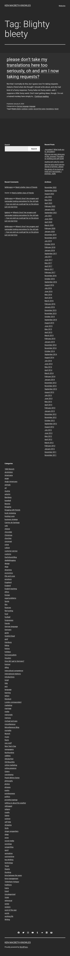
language (32, 106)
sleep (7, 834)
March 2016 (49, 301)
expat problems (10, 598)
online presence (10, 768)
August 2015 (49, 323)
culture (7, 548)
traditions (8, 885)
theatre (7, 869)
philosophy (9, 781)
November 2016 (50, 276)
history (7, 648)
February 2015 (50, 339)
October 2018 (50, 244)
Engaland (8, 582)
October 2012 (50, 421)
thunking (8, 872)
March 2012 (49, 443)
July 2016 (48, 288)
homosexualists (10, 655)
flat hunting (9, 611)
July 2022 (48, 197)
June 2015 (48, 326)
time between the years (13, 875)
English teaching (11, 589)
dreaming (8, 570)
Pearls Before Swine (12, 778)
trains (7, 888)
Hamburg (8, 642)
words (7, 913)
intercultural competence (14, 671)
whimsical (8, 901)
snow (7, 838)
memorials (9, 715)
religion (7, 809)
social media (9, 841)
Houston (8, 658)
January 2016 (50, 307)
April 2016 (48, 298)
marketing (8, 705)
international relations (13, 674)
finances (8, 608)
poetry (7, 790)
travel (7, 891)
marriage (8, 708)
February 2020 (50, 228)
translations (50, 109)
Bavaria (7, 504)
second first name (39, 109)
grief (6, 639)
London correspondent (13, 702)
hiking (7, 645)
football (7, 617)
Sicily (7, 828)
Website (62, 6)
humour (7, 664)
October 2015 (50, 317)
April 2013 (48, 405)
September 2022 (51, 191)
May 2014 (48, 367)
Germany (8, 630)
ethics (7, 592)
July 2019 (48, 241)
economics (9, 573)
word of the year (11, 910)
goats (7, 633)
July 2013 (48, 395)
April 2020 (48, 222)
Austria (7, 491)
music (7, 737)
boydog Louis (10, 516)
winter (7, 904)
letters (7, 696)
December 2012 (50, 414)
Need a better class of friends (26, 187)
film (6, 604)
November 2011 (50, 455)
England (8, 586)
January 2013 (50, 411)
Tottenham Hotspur (12, 882)
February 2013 (50, 408)
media (7, 712)
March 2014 (49, 373)
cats (6, 526)
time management (11, 879)
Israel (7, 680)
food (6, 614)
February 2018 (50, 247)
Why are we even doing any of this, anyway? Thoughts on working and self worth (55, 156)
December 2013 (50, 383)
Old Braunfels (10, 762)
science (7, 819)
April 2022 (48, 203)
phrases (8, 787)
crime (7, 545)
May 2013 (48, 402)
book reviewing (10, 513)
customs (8, 554)
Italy (6, 683)
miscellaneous (10, 724)
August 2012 (49, 427)
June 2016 (48, 291)
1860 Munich (9, 469)
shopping (8, 825)
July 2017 (48, 257)
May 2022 (48, 200)
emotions (8, 579)
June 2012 (48, 433)
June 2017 (48, 260)
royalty (7, 812)
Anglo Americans (11, 482)
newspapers (9, 749)
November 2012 (50, 417)
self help (8, 822)
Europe (7, 595)
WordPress (24, 947)
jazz (6, 686)
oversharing (9, 775)
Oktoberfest (9, 759)
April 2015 (48, 332)
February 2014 (50, 376)
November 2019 (50, 238)
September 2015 (51, 320)
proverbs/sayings (11, 800)
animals (7, 485)
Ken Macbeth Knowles (18, 5)
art (6, 488)
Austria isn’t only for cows (54, 162)
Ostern (7, 771)
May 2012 (48, 436)
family (7, 601)
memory (8, 718)
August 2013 (49, 392)
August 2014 (49, 357)
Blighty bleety (16, 109)
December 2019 (50, 235)
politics (7, 797)
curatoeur (24, 109)
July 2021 (48, 216)
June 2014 (48, 364)
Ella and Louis (10, 576)
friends (7, 623)
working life (9, 916)
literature (8, 699)
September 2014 (51, 354)
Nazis (7, 740)
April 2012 (48, 439)
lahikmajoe (9, 187)
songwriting (9, 847)
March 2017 (49, 269)
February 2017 (50, 272)
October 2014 (50, 351)
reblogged (8, 806)
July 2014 (48, 361)
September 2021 (51, 213)
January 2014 (50, 380)
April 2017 (48, 266)
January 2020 (50, 232)
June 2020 (48, 219)
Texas (7, 866)
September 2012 (51, 424)
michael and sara (11, 721)
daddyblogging (10, 560)
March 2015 (49, 335)
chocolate (8, 532)
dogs (6, 567)
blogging (8, 507)
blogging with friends (12, 510)
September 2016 (51, 282)
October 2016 (50, 279)
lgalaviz (7, 212)
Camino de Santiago (12, 523)
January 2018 (50, 250)
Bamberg (8, 497)
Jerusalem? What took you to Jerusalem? (54, 151)
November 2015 (50, 313)
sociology (8, 844)
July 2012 (48, 430)
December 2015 (50, 310)
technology (9, 863)
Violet (7, 897)
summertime (9, 856)
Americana (9, 475)
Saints (7, 815)
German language (23, 106)
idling (7, 667)
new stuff (8, 743)
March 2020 (49, 225)
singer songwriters (11, 831)
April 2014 (48, 370)
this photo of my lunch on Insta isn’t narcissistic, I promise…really (54, 171)
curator (30, 109)
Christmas (8, 535)
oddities (8, 756)
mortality (8, 730)
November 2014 (50, 348)
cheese (7, 529)
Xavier (57, 109)
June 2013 (48, 398)
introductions (9, 677)
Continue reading (42, 96)
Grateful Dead (10, 636)
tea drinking (9, 860)
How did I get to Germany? (14, 661)
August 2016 (49, 285)
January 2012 (50, 449)
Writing (7, 919)
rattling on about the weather (15, 803)
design (7, 563)
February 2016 (50, 304)
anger (7, 478)
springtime (9, 853)
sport (7, 850)
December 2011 (50, 452)
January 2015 (50, 342)
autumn (7, 494)
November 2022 (50, 187)
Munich (7, 734)
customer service (11, 551)
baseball (8, 500)
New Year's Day (10, 746)
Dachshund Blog (11, 557)
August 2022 (49, 194)
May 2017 (48, 263)
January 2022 (50, 209)
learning (8, 693)
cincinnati (8, 541)
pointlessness (10, 793)
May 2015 (48, 329)
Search (7, 145)
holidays (8, 652)
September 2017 (51, 254)
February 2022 (50, 206)
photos (7, 784)
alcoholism (9, 472)
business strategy (11, 519)
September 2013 (51, 389)
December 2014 (50, 345)
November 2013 (50, 386)
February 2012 (50, 446)
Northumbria (9, 753)
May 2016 (48, 295)
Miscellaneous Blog (12, 727)
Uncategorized (10, 894)
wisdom (7, 907)
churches (8, 538)
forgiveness (9, 620)
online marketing (11, 765)
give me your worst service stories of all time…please (54, 166)
